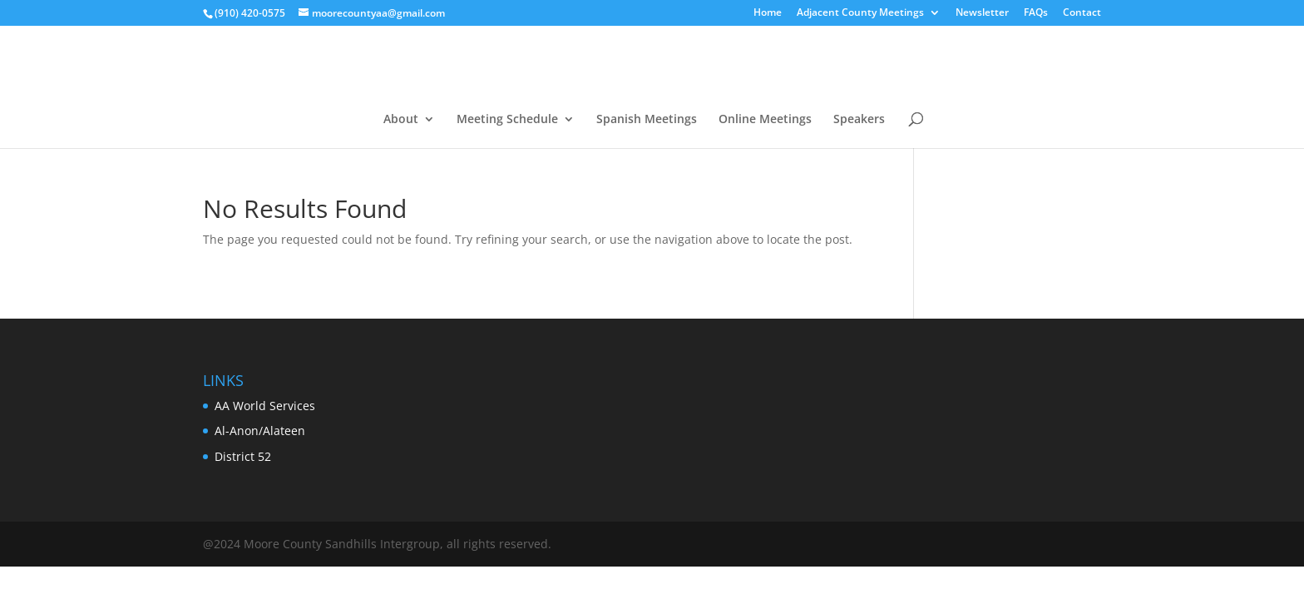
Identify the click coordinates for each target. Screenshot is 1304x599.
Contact (1082, 13)
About (400, 119)
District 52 (243, 456)
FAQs (1036, 13)
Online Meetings (765, 119)
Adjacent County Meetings (860, 13)
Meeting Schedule (507, 119)
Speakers (859, 119)
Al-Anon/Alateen (260, 430)
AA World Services (265, 405)
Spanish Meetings (646, 119)
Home (767, 13)
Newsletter (982, 13)
